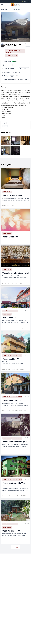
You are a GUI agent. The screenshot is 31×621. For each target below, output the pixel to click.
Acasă (5, 9)
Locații (10, 9)
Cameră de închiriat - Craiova (13, 51)
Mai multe (15, 547)
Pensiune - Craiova (17, 355)
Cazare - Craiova (11, 55)
